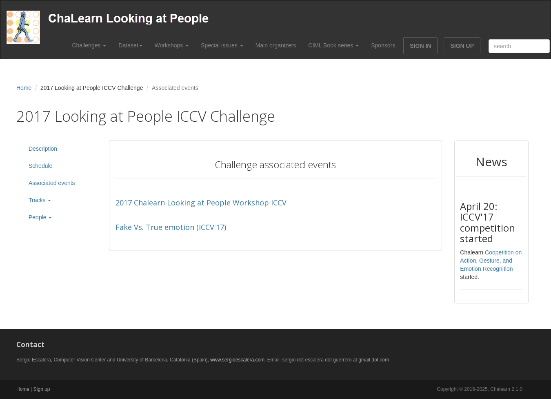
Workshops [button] (172, 45)
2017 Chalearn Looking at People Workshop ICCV (201, 202)
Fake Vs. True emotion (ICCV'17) (171, 227)
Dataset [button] (130, 45)
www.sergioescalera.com (237, 360)
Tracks (40, 200)
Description (43, 148)
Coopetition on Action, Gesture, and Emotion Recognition (491, 260)
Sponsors (383, 45)
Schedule (40, 166)
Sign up (41, 389)
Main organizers (276, 45)
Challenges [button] (89, 45)
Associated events (52, 183)
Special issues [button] (222, 45)
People (40, 217)
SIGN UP (462, 45)
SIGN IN (420, 45)
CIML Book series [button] (333, 45)
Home (23, 88)
